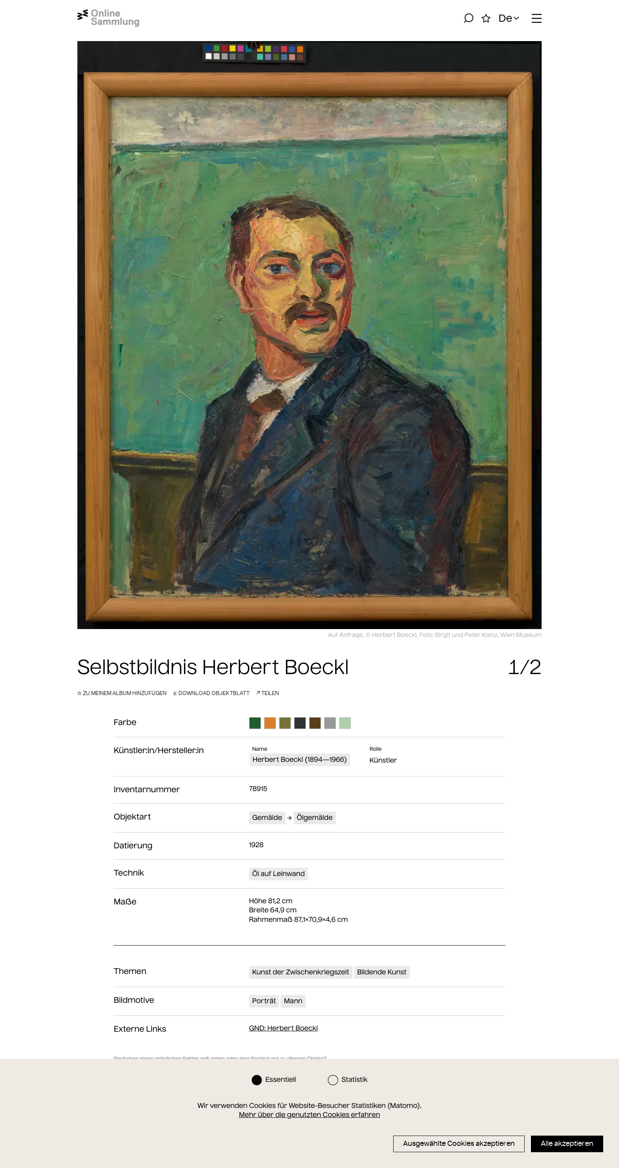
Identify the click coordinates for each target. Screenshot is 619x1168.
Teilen (267, 693)
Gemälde (267, 817)
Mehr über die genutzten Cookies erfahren (309, 1114)
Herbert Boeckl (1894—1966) (300, 759)
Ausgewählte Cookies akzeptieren (459, 1143)
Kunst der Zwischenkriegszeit (300, 972)
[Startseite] (108, 18)
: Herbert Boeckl (283, 1028)
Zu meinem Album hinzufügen (122, 693)
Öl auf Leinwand (278, 873)
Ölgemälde (315, 817)
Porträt (264, 1001)
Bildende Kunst (382, 972)
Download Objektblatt (211, 693)
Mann (293, 1001)
